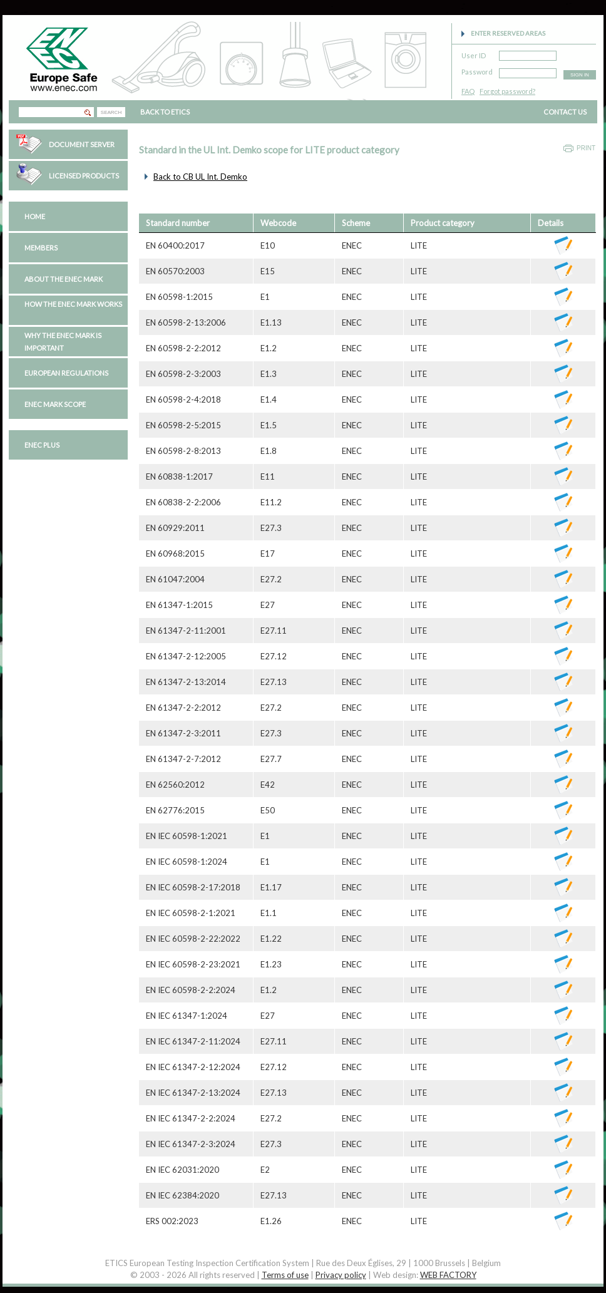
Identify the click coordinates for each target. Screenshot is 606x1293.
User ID (473, 53)
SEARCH (111, 112)
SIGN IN (579, 75)
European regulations (66, 373)
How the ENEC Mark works (73, 304)
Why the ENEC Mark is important (62, 341)
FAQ (468, 91)
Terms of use (285, 1275)
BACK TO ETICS (165, 112)
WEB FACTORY (448, 1275)
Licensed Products (84, 176)
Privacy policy (341, 1275)
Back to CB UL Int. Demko (200, 177)
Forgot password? (507, 91)
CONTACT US (565, 112)
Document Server (82, 144)
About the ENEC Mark (63, 279)
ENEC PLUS (41, 445)
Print (586, 148)
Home (34, 216)
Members (41, 248)
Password (477, 70)
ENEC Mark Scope (55, 404)
